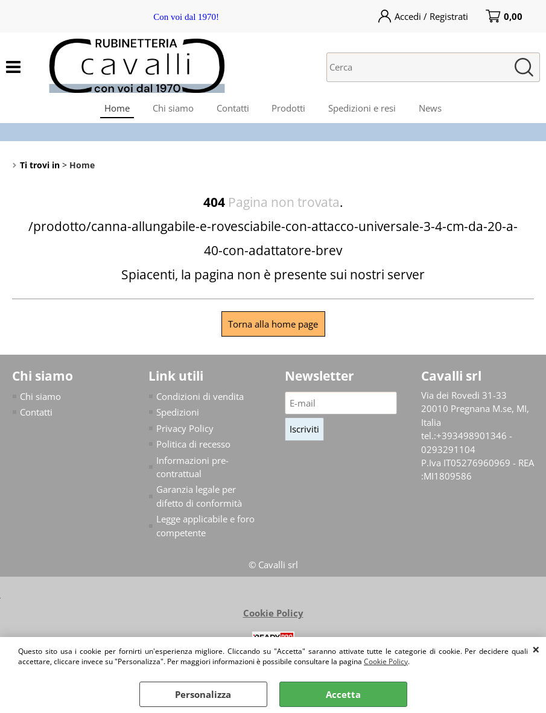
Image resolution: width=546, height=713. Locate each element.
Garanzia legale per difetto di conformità (199, 500)
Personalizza (203, 694)
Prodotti (289, 109)
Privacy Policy (185, 431)
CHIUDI (536, 649)
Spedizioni (177, 416)
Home (114, 109)
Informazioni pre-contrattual (192, 470)
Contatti (232, 109)
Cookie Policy (386, 661)
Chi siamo (171, 109)
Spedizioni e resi (364, 109)
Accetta (343, 694)
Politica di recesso (193, 448)
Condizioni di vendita (200, 399)
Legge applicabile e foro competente (205, 529)
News (433, 109)
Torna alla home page (273, 327)
